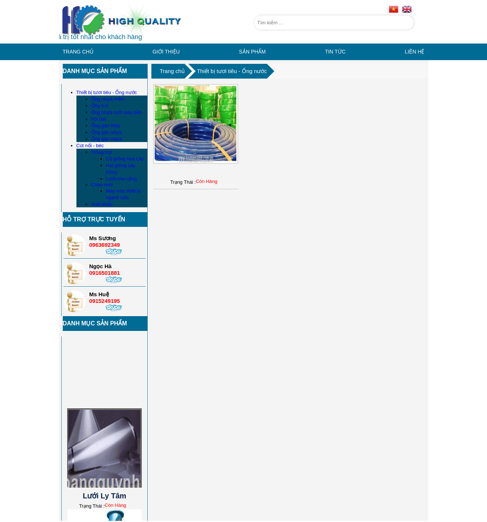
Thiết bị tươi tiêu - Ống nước (232, 71)
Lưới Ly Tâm (104, 492)
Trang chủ (172, 71)
